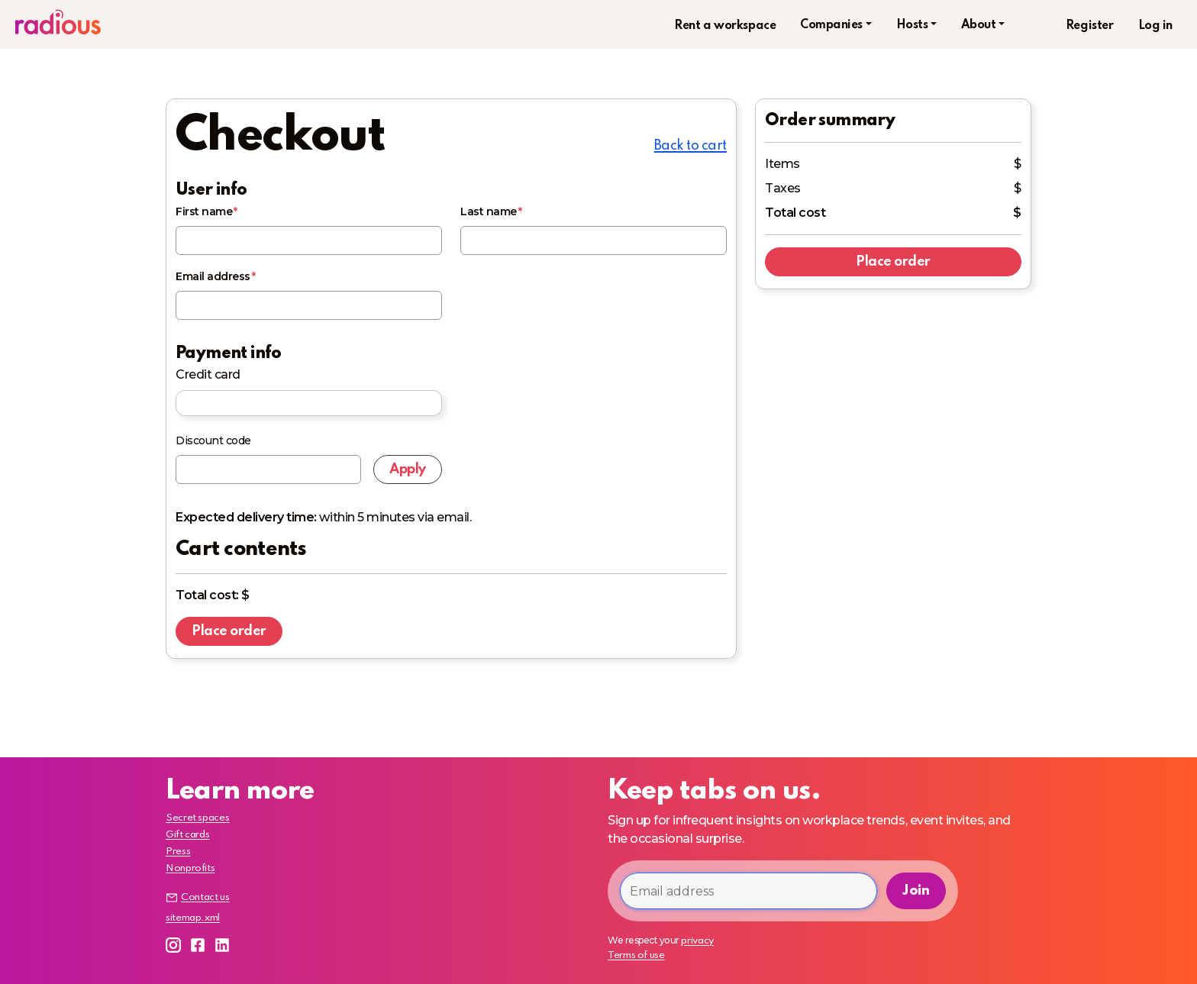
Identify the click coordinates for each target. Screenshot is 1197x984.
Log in (1155, 26)
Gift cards (187, 835)
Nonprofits (190, 868)
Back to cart (690, 146)
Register (1090, 26)
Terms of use (636, 955)
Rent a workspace (725, 26)
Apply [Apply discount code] (407, 469)
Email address (213, 276)
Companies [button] (831, 25)
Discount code (213, 440)
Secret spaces (197, 818)
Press (178, 852)
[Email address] (748, 891)
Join (915, 891)
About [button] (978, 25)
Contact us (197, 898)
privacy (697, 941)
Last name (488, 211)
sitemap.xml (193, 918)
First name (204, 211)
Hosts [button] (912, 25)
